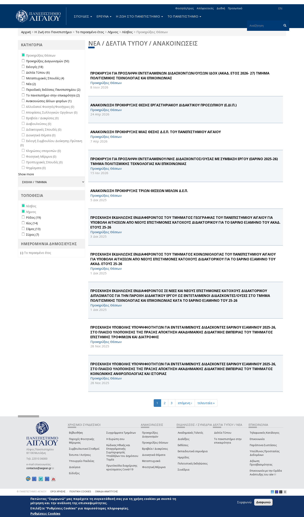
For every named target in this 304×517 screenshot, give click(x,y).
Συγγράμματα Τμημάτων (121, 432)
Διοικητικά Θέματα (153, 455)
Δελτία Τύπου (222, 432)
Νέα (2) (31, 84)
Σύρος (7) (32, 235)
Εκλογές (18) (34, 67)
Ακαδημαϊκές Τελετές (190, 432)
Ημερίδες (183, 457)
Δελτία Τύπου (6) (38, 72)
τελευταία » (206, 403)
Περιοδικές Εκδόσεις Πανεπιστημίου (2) (53, 90)
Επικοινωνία (257, 439)
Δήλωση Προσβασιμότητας (261, 462)
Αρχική (26, 32)
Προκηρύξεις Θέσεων (155, 442)
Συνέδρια (183, 469)
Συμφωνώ (244, 502)
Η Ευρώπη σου (115, 439)
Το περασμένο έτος (89, 32)
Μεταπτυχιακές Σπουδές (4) (45, 78)
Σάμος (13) (33, 229)
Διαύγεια (74, 467)
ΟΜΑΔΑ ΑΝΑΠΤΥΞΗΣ (106, 491)
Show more (26, 174)
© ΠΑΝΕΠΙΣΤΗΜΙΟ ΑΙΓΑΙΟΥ (31, 491)
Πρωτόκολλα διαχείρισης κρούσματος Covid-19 (121, 467)
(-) (22, 253)
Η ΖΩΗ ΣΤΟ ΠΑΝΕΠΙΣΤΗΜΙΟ (139, 16)
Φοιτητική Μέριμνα (154, 467)
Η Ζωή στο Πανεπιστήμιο (53, 32)
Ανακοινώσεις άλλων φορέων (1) (49, 101)
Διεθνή (221, 8)
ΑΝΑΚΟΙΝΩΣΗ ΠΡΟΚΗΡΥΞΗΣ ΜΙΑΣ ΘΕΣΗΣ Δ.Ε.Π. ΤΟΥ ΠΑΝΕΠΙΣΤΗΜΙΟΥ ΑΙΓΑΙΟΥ (155, 132)
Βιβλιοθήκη (76, 432)
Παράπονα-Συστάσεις (263, 445)
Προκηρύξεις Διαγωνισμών (150, 434)
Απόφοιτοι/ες (205, 8)
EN (280, 8)
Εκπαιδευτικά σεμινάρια (193, 451)
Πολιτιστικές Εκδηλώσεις (193, 463)
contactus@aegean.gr (40, 468)
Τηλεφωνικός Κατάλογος (264, 432)
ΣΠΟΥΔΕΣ (83, 16)
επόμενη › (185, 403)
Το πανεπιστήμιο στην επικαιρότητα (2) (53, 95)
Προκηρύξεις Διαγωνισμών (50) (47, 61)
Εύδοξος (74, 473)
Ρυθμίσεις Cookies (45, 513)
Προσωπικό (235, 8)
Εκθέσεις (183, 445)
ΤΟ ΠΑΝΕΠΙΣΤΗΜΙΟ (184, 16)
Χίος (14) (32, 223)
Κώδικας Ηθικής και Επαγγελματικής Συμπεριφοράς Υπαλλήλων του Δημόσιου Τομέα (122, 452)
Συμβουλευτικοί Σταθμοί (84, 449)
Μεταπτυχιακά (151, 461)
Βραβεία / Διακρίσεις (155, 449)
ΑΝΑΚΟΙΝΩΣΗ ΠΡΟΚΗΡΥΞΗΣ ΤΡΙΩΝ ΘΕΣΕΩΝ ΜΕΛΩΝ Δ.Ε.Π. (139, 190)
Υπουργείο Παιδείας (81, 461)
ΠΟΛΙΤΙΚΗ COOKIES (80, 491)
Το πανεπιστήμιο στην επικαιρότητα (228, 440)
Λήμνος (113, 32)
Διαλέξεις (183, 439)
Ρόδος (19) (33, 217)
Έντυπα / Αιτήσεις (80, 455)
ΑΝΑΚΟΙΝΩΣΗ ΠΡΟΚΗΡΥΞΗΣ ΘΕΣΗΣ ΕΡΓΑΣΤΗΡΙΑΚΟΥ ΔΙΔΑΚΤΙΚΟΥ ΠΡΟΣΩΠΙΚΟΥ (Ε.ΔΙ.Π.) (163, 105)
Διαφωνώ (263, 502)
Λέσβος (127, 32)
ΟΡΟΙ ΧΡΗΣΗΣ (57, 491)
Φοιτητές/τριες (184, 8)
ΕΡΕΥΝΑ (103, 16)
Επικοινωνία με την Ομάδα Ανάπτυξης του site (266, 472)
